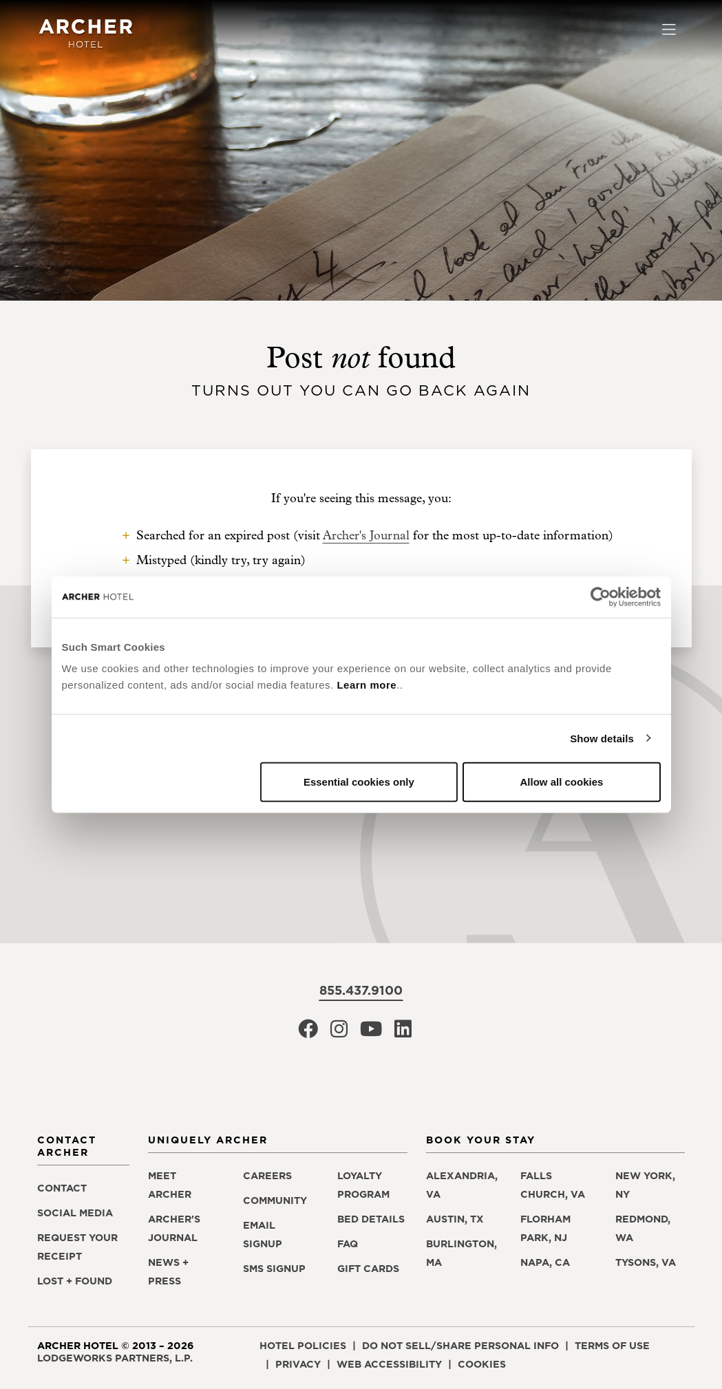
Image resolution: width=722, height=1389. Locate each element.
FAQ (347, 1244)
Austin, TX (455, 1219)
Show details (602, 738)
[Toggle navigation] (668, 31)
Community (275, 1200)
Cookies (482, 1364)
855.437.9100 (361, 990)
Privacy (298, 1364)
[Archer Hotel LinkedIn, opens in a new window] (403, 1033)
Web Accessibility (389, 1364)
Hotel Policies (302, 1346)
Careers (267, 1176)
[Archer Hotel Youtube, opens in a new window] (371, 1033)
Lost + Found (74, 1281)
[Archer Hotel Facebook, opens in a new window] (308, 1033)
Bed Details (371, 1219)
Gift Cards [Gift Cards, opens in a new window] (368, 1268)
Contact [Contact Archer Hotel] (62, 1188)
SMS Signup (274, 1268)
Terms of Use (612, 1346)
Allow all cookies (562, 782)
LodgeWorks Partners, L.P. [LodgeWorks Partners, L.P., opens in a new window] (115, 1358)
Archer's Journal (366, 535)
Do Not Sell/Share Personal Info (460, 1346)
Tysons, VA (645, 1262)
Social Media (75, 1213)
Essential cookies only (359, 782)
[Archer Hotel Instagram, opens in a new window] (339, 1033)
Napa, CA (545, 1262)
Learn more (366, 685)
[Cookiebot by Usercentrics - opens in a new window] (600, 596)
